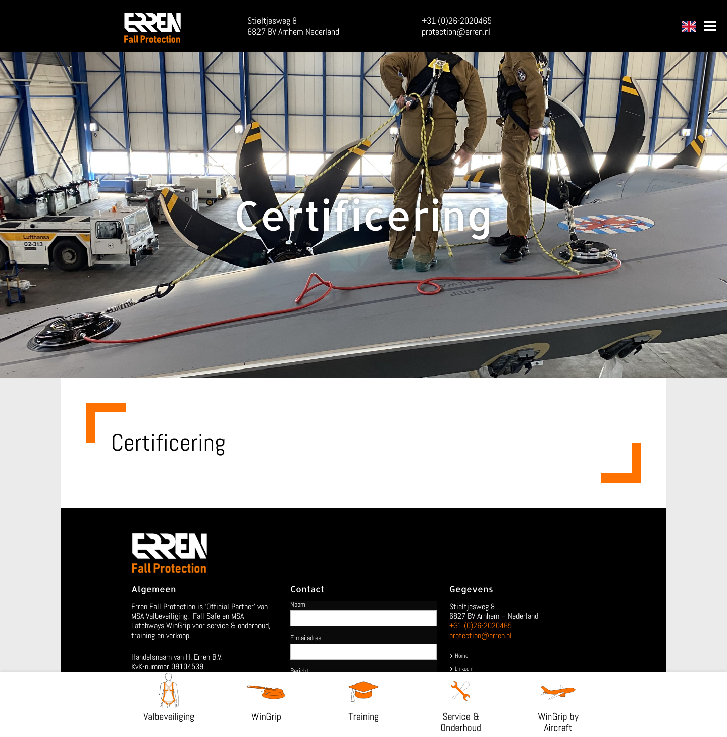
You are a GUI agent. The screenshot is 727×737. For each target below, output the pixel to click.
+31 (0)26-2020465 (457, 20)
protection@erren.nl (456, 31)
